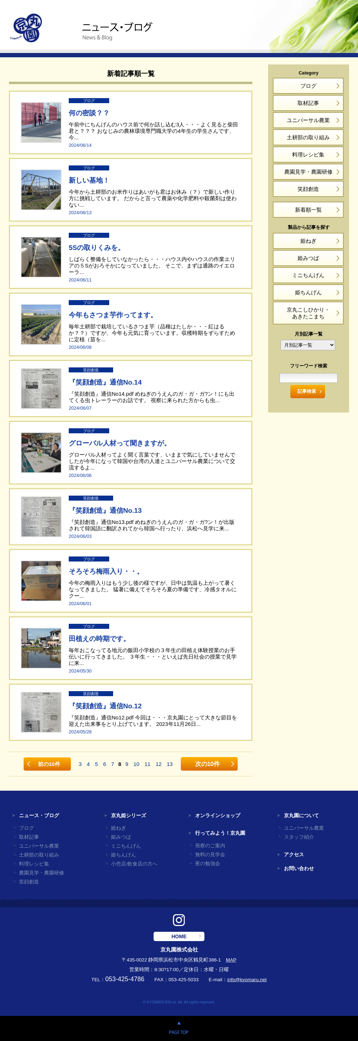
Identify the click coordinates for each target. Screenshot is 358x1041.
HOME (179, 936)
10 (137, 764)
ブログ (308, 86)
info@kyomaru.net (247, 979)
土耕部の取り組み (308, 137)
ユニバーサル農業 (308, 120)
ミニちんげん (308, 275)
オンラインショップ (217, 815)
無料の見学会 (210, 854)
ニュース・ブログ (39, 815)
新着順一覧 (308, 210)
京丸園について (301, 815)
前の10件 (49, 764)
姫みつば (308, 258)
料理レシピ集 (308, 154)
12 (159, 764)
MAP (231, 960)
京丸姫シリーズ (128, 815)
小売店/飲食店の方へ (134, 864)
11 (148, 764)
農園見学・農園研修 (308, 172)
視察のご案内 (210, 845)
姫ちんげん (308, 292)
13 (170, 764)
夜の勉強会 (207, 863)
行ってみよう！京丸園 (220, 833)
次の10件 (207, 764)
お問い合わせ (299, 868)
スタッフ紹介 (299, 837)
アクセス (294, 854)
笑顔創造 (308, 189)
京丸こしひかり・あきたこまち (308, 313)
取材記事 (308, 103)
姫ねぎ (308, 241)
